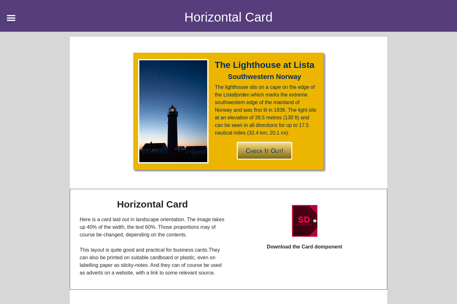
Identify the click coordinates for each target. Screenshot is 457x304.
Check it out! (264, 150)
